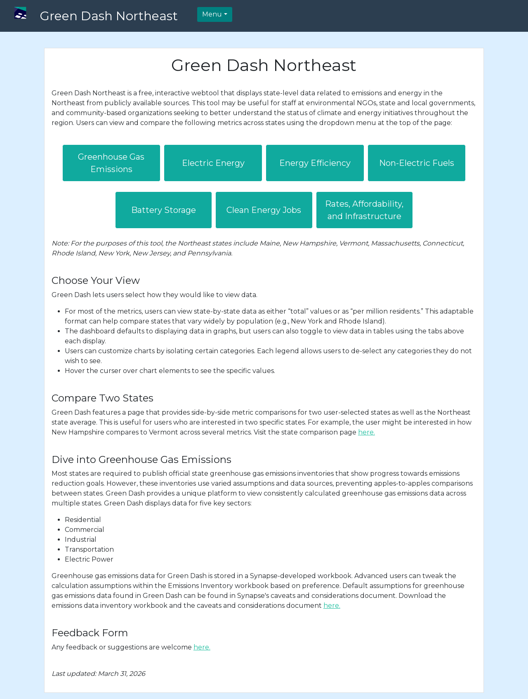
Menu (212, 14)
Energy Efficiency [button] (315, 163)
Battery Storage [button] (163, 210)
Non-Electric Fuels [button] (416, 163)
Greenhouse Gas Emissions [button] (111, 163)
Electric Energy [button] (213, 163)
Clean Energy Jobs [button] (263, 210)
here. (366, 432)
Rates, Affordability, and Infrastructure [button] (364, 210)
